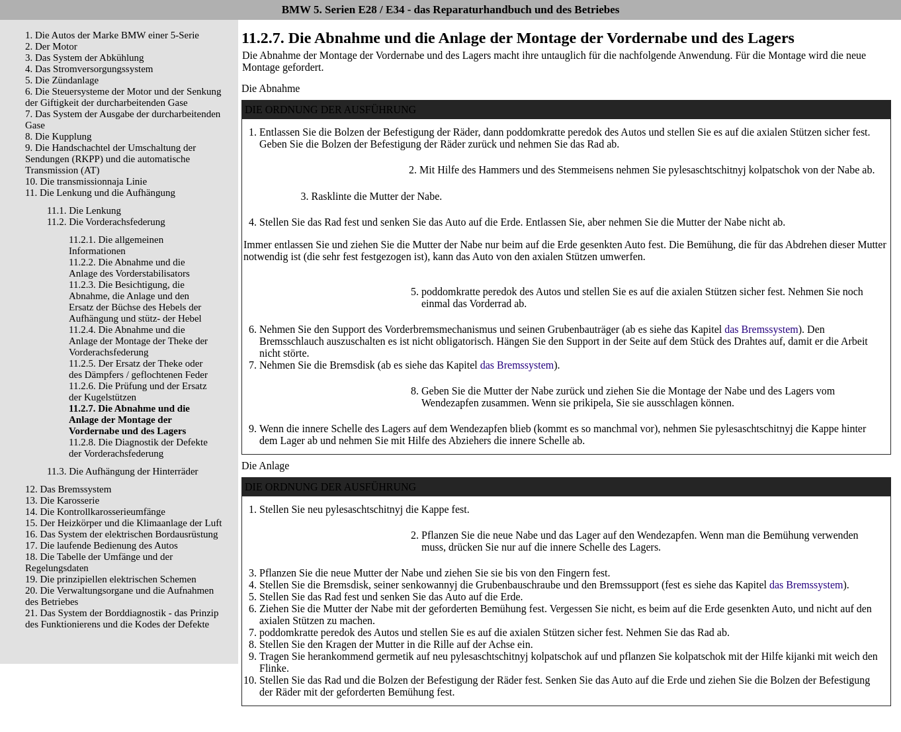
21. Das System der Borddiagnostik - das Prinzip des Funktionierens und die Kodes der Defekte (121, 618)
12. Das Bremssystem (68, 489)
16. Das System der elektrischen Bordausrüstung (121, 534)
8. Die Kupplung (58, 136)
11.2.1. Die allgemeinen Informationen (116, 245)
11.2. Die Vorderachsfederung (106, 221)
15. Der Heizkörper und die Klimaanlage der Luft (123, 523)
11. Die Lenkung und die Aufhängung (100, 192)
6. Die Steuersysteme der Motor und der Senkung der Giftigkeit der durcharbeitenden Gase (123, 97)
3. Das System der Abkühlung (84, 57)
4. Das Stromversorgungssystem (89, 69)
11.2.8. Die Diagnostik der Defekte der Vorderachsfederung (138, 448)
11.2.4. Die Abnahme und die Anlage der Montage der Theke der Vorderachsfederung (138, 340)
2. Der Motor (51, 46)
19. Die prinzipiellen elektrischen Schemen (110, 579)
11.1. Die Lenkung (84, 210)
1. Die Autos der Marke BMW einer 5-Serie (112, 35)
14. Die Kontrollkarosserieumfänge (95, 511)
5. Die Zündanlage (62, 80)
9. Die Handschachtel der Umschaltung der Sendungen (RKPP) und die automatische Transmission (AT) (110, 158)
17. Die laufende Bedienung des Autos (101, 545)
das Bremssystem (761, 329)
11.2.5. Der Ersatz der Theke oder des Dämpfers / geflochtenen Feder (138, 369)
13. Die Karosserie (62, 500)
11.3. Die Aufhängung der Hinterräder (122, 471)
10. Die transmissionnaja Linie (86, 181)
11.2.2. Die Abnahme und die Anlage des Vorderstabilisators (129, 268)
